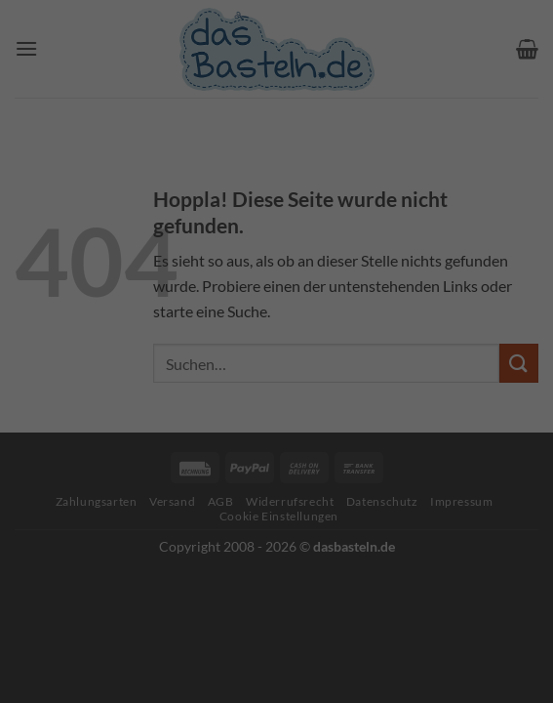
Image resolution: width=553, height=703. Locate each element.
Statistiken (251, 310)
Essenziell (94, 310)
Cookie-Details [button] (188, 535)
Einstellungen (64, 266)
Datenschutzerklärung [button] (287, 535)
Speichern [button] (277, 435)
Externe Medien (427, 310)
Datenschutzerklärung (155, 246)
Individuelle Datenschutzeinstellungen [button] (277, 492)
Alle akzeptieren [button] (277, 377)
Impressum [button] (376, 535)
